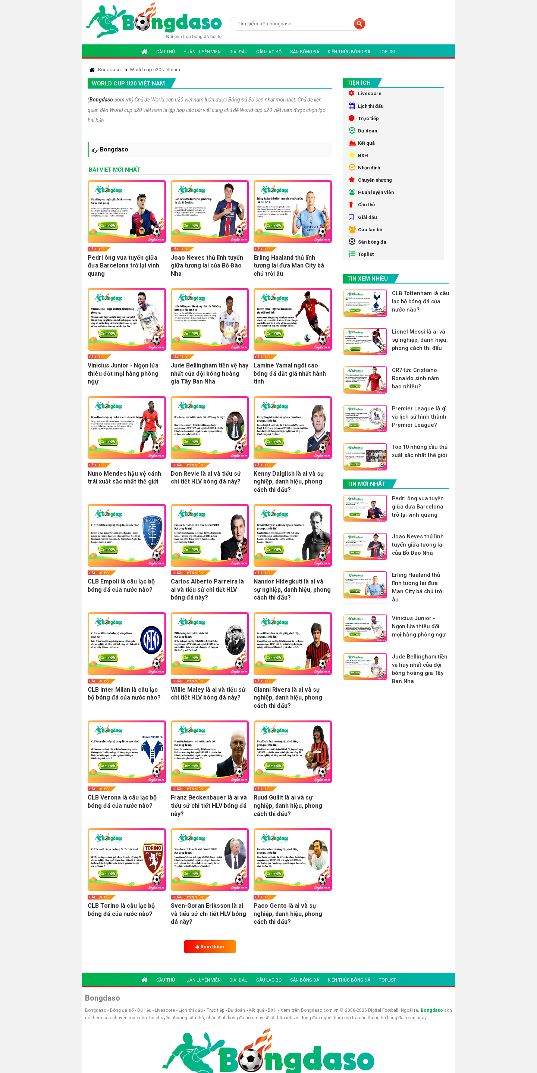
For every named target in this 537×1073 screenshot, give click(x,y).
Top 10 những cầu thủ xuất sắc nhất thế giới (421, 490)
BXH (358, 165)
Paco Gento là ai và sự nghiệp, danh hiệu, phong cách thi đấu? (288, 913)
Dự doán (364, 136)
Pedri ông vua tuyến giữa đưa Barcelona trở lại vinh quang (123, 265)
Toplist (387, 51)
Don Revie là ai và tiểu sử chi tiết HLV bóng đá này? (206, 477)
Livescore (366, 94)
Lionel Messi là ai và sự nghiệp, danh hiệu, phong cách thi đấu (421, 371)
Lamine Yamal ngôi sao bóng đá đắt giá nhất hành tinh (290, 373)
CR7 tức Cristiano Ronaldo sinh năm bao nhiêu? (417, 411)
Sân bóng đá (304, 51)
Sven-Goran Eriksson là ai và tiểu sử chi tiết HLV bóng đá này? (208, 913)
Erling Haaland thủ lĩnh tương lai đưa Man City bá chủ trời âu (289, 265)
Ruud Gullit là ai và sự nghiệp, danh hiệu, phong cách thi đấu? (288, 805)
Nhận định (366, 179)
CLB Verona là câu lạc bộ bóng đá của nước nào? (122, 801)
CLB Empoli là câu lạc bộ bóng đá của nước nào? (121, 585)
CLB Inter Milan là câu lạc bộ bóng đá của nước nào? (124, 693)
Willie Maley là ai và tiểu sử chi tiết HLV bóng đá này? (208, 693)
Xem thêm (209, 947)
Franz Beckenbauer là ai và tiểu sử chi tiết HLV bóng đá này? (209, 805)
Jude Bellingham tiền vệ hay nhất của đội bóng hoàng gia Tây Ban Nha (209, 373)
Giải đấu (238, 51)
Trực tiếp (365, 122)
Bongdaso (101, 100)
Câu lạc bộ (269, 51)
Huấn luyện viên (202, 51)
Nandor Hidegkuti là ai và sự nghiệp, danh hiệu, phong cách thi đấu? (292, 589)
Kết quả (363, 150)
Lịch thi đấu (367, 108)
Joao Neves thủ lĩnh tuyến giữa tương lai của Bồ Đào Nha (207, 265)
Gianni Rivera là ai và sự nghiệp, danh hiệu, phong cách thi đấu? (288, 697)
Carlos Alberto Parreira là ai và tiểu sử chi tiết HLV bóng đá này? (207, 589)
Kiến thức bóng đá (349, 51)
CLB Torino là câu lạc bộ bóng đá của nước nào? (121, 909)
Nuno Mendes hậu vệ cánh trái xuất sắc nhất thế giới (124, 477)
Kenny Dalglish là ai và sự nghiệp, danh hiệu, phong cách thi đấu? (289, 481)
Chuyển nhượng (372, 193)
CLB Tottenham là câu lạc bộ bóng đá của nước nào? (419, 327)
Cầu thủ (165, 51)
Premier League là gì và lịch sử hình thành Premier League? (421, 450)
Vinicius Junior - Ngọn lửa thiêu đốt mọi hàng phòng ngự (123, 373)
